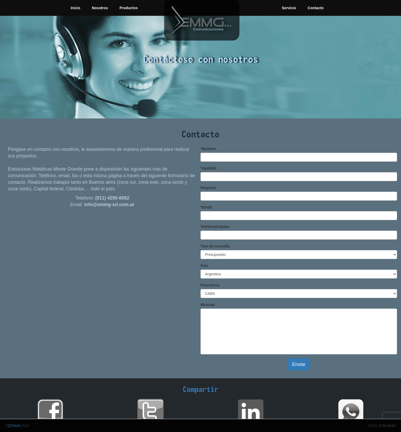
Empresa (208, 188)
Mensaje (207, 304)
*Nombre (208, 149)
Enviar (298, 364)
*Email (206, 207)
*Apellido (208, 168)
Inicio (75, 8)
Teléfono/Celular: (215, 227)
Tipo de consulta (215, 246)
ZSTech (14, 426)
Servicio (289, 8)
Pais (204, 266)
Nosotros (100, 8)
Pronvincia (209, 285)
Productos (128, 8)
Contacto (316, 8)
